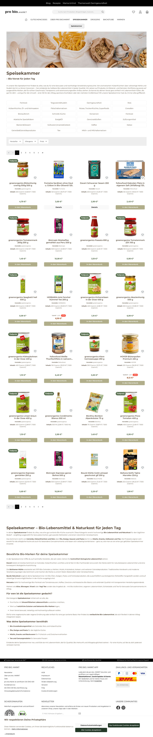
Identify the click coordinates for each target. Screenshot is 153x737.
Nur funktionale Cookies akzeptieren (124, 725)
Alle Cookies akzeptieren (91, 730)
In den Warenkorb (23, 207)
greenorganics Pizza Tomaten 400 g (130, 417)
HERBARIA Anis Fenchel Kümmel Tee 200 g (58, 298)
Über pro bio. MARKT (12, 676)
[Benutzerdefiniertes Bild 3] (138, 673)
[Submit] (79, 713)
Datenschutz (46, 679)
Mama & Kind (69, 3)
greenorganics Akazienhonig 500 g (130, 298)
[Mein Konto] (140, 12)
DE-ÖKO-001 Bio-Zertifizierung (15, 688)
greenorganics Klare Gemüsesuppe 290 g (94, 357)
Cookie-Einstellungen (49, 691)
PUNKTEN (98, 681)
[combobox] (76, 12)
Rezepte (57, 3)
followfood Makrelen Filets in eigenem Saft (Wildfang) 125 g (130, 184)
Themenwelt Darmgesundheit (92, 3)
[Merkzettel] (133, 12)
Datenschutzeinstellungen (91, 725)
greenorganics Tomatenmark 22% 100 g (130, 241)
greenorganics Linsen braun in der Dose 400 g (22, 417)
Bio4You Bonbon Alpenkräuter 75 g (94, 417)
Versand (44, 685)
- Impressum (10, 734)
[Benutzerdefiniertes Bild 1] (119, 673)
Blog (48, 3)
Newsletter (8, 672)
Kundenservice (9, 685)
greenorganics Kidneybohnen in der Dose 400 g (22, 357)
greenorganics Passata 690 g (94, 240)
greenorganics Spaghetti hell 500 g (23, 298)
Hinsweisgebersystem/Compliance (17, 691)
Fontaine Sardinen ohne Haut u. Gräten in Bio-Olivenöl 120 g (58, 184)
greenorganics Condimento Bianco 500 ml (58, 417)
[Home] (27, 19)
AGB (43, 672)
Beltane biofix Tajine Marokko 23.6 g (130, 474)
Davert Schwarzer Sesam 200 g (94, 184)
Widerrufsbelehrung (49, 682)
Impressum (45, 676)
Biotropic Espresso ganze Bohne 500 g (58, 474)
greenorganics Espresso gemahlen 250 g (23, 474)
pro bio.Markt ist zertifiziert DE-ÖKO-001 (19, 682)
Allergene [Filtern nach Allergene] (30, 141)
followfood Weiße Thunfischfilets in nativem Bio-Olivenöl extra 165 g (58, 357)
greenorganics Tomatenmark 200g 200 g (22, 241)
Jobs (6, 679)
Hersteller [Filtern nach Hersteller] (15, 141)
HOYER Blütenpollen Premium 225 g (130, 357)
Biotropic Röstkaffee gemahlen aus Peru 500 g (58, 241)
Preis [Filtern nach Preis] (43, 141)
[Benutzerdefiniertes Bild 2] (127, 673)
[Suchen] (102, 12)
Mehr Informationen (20, 729)
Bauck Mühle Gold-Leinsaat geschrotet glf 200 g (94, 474)
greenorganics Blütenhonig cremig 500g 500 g (22, 184)
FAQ (43, 688)
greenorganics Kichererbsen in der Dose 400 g (94, 298)
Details (59, 207)
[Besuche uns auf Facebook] (118, 707)
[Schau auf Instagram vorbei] (123, 707)
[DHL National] (126, 679)
